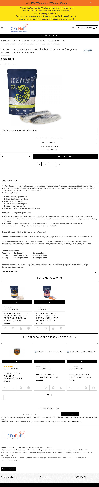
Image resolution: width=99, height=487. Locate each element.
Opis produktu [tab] (9, 181)
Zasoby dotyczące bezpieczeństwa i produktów (20, 130)
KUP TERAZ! (66, 156)
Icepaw (54, 150)
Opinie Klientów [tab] (10, 272)
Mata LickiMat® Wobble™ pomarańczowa (13, 376)
